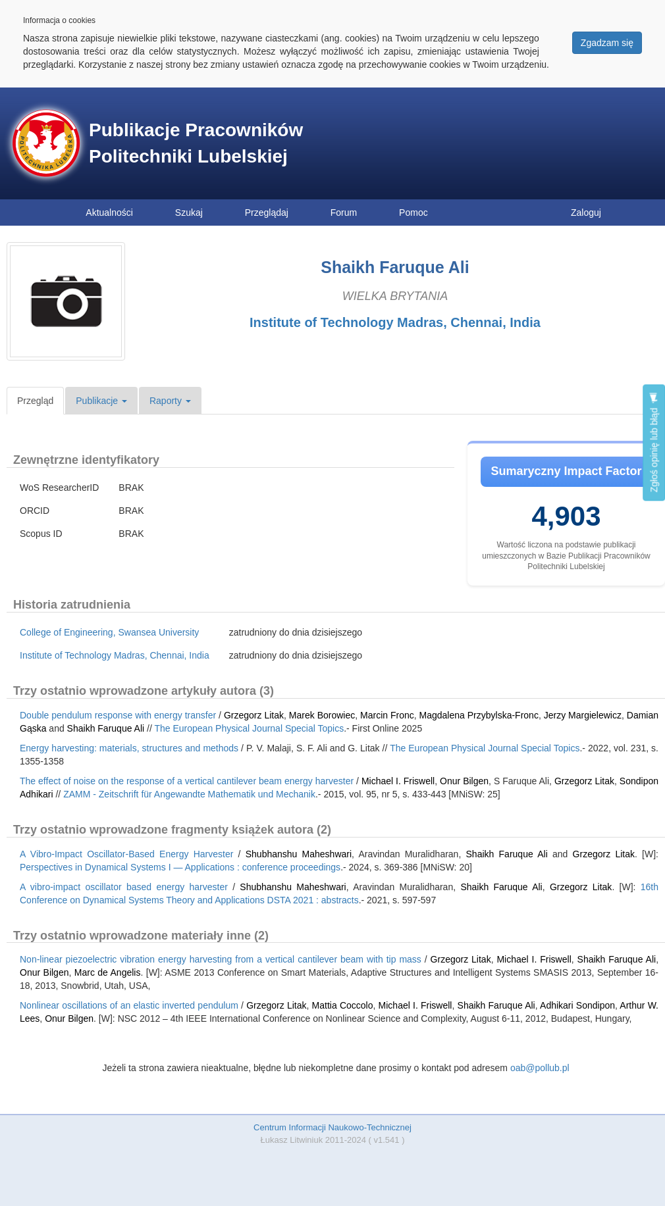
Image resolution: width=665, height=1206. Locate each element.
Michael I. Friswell (398, 781)
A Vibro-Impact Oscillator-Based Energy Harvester (126, 854)
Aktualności (109, 212)
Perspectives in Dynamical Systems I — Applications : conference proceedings (180, 867)
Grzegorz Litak (254, 715)
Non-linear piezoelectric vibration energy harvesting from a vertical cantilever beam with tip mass (220, 959)
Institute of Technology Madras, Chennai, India (395, 322)
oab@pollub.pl (540, 1068)
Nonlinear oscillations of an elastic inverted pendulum (129, 1005)
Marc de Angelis (107, 972)
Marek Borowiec (322, 715)
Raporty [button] (170, 400)
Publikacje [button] (101, 400)
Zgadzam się (607, 43)
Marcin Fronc (387, 715)
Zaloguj (586, 212)
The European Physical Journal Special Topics (249, 728)
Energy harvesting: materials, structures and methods (129, 748)
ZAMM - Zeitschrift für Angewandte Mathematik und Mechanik (189, 794)
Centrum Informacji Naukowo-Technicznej (332, 1127)
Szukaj (189, 212)
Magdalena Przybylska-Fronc (479, 715)
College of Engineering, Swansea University (109, 632)
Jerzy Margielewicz (583, 715)
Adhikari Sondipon (577, 1005)
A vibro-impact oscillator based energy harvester (124, 887)
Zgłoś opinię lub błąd (654, 442)
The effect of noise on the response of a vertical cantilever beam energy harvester (187, 781)
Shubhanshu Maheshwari (299, 854)
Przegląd (35, 400)
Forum (344, 212)
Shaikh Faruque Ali (106, 728)
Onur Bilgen (464, 781)
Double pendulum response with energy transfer (118, 715)
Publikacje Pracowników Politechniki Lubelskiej (196, 143)
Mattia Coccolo (342, 1005)
